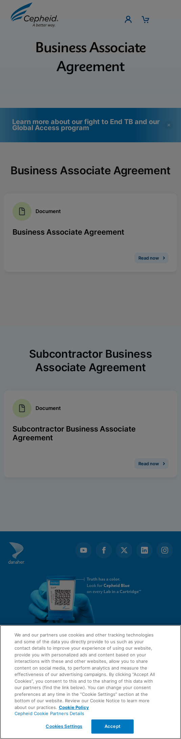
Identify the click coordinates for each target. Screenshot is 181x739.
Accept (112, 726)
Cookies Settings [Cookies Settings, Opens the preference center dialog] (64, 726)
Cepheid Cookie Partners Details (49, 713)
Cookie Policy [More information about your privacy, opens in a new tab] (74, 707)
